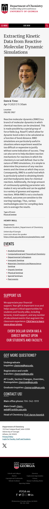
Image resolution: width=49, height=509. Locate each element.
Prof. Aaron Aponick (34, 414)
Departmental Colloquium (19, 257)
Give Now (26, 25)
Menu (4, 25)
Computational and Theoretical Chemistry (26, 254)
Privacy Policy (7, 437)
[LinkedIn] (32, 495)
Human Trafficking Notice (35, 481)
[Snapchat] (26, 495)
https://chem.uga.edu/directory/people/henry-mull (24, 237)
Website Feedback (14, 481)
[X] (20, 495)
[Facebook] (17, 495)
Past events (13, 279)
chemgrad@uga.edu (34, 387)
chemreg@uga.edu (23, 365)
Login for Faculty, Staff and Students (16, 439)
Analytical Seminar (16, 251)
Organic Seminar (15, 269)
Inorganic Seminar (16, 260)
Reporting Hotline (24, 483)
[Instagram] (23, 495)
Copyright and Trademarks (14, 478)
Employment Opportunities (35, 476)
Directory (35, 473)
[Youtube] (29, 495)
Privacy (35, 478)
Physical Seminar (10, 215)
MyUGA (14, 476)
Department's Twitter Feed (4, 446)
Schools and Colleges (14, 473)
